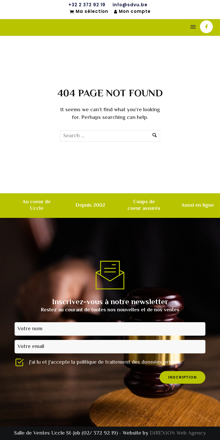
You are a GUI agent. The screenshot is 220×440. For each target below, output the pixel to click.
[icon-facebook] (206, 26)
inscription (182, 377)
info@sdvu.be (130, 5)
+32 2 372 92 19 (86, 5)
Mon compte (132, 11)
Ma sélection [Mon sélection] (89, 11)
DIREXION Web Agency (178, 433)
